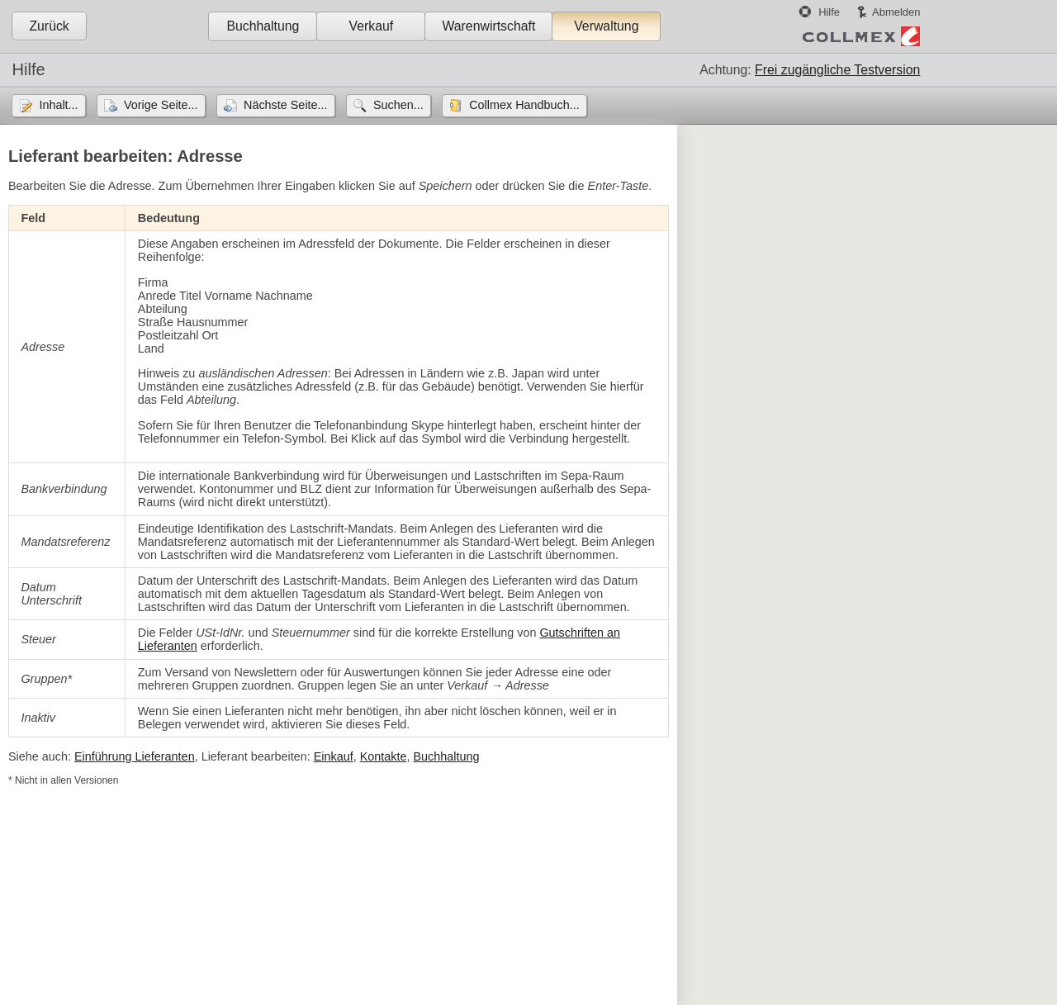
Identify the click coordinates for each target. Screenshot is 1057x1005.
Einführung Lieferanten (134, 756)
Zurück (49, 26)
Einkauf (333, 756)
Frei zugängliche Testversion (837, 70)
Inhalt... (58, 104)
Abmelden (896, 12)
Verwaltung (606, 26)
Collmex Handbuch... (524, 104)
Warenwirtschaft (488, 26)
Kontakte (383, 756)
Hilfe (829, 12)
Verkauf (371, 26)
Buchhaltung (262, 26)
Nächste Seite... (286, 104)
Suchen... (398, 104)
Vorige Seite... (161, 104)
